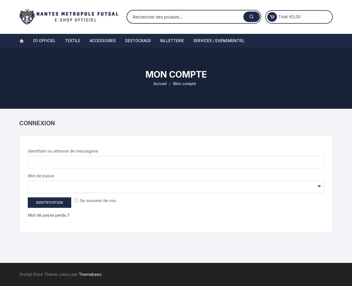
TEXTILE (72, 40)
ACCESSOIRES (103, 40)
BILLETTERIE (172, 40)
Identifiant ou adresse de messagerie (65, 151)
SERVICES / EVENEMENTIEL (219, 40)
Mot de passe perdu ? (49, 215)
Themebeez (90, 274)
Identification (49, 202)
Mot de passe (43, 175)
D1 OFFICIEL (44, 40)
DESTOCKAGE (138, 40)
